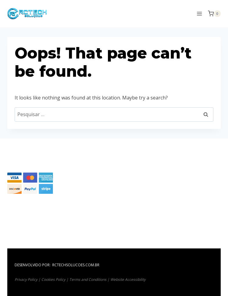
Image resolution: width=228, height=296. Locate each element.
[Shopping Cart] (214, 13)
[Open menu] (199, 13)
